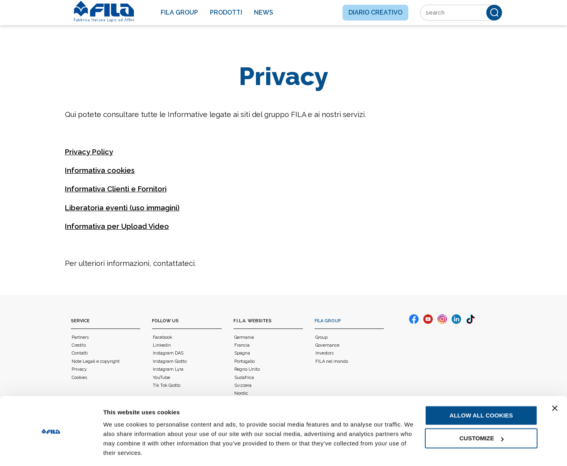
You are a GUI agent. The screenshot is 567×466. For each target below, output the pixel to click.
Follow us (165, 320)
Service (80, 320)
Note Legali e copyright (96, 361)
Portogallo (244, 361)
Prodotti (226, 12)
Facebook (162, 337)
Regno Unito (247, 369)
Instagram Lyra (168, 369)
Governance (327, 345)
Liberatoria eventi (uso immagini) (122, 208)
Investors (324, 353)
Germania (244, 337)
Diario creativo (375, 12)
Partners (80, 337)
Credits (79, 345)
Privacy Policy (89, 152)
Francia (242, 345)
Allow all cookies (481, 391)
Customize (482, 414)
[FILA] (104, 11)
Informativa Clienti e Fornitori (116, 189)
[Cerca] (494, 12)
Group (321, 337)
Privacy (79, 369)
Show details (121, 450)
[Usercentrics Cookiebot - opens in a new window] (51, 451)
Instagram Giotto (170, 361)
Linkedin (162, 345)
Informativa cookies (100, 170)
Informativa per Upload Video (117, 226)
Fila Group (179, 12)
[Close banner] (555, 384)
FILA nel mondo (331, 361)
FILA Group (328, 320)
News (263, 12)
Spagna (242, 353)
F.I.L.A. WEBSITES (252, 320)
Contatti (80, 353)
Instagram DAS (168, 353)
